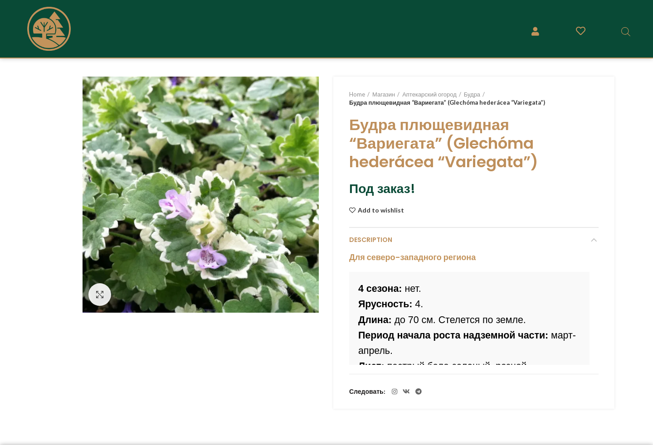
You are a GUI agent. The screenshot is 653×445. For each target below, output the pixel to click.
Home (357, 94)
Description (370, 239)
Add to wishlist (381, 210)
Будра (472, 94)
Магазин (383, 94)
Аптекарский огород (429, 94)
